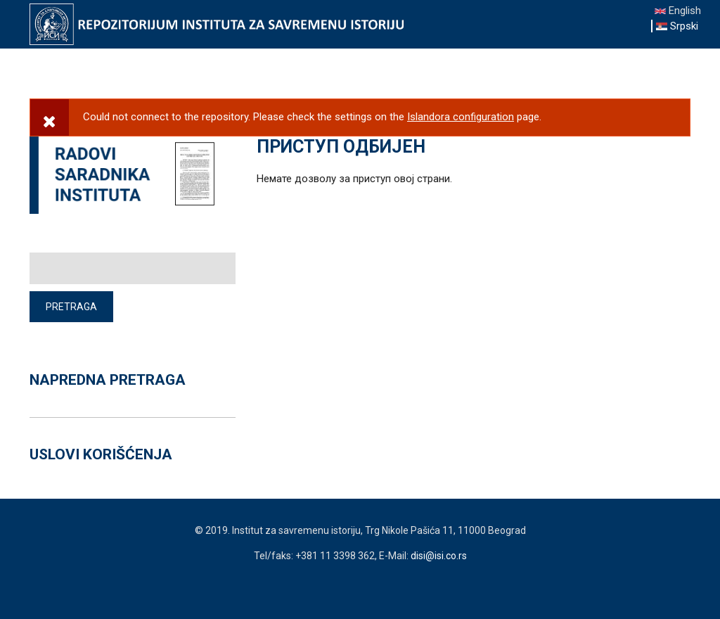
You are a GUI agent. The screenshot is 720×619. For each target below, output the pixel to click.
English (678, 10)
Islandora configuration (460, 116)
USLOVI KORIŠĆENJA (101, 454)
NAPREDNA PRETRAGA (108, 379)
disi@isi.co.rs (439, 555)
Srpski (677, 26)
